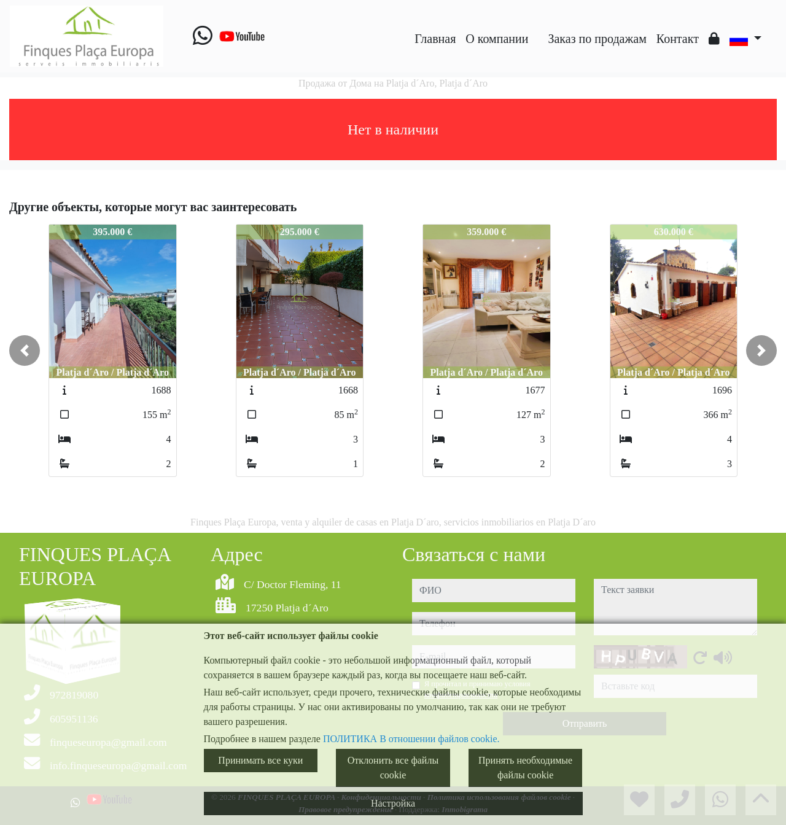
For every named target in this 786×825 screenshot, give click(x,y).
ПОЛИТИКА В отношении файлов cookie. (411, 739)
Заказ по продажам (597, 38)
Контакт (677, 38)
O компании (496, 38)
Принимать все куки (260, 760)
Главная (435, 38)
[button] (24, 350)
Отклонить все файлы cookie (393, 767)
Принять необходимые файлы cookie (525, 767)
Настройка (393, 803)
